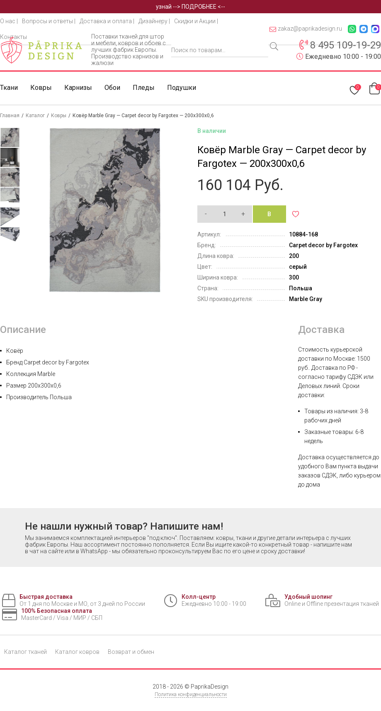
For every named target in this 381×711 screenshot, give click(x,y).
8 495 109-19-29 (345, 45)
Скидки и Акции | (196, 21)
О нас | (9, 21)
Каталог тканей (25, 651)
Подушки (181, 88)
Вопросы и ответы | (48, 21)
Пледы (144, 88)
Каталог (35, 115)
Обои (112, 88)
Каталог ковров (77, 651)
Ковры (41, 88)
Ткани (9, 88)
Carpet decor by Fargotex (323, 245)
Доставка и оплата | (107, 21)
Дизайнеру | (154, 21)
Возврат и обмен (131, 651)
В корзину (274, 217)
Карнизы (78, 88)
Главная (9, 115)
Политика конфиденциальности (191, 694)
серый (298, 266)
